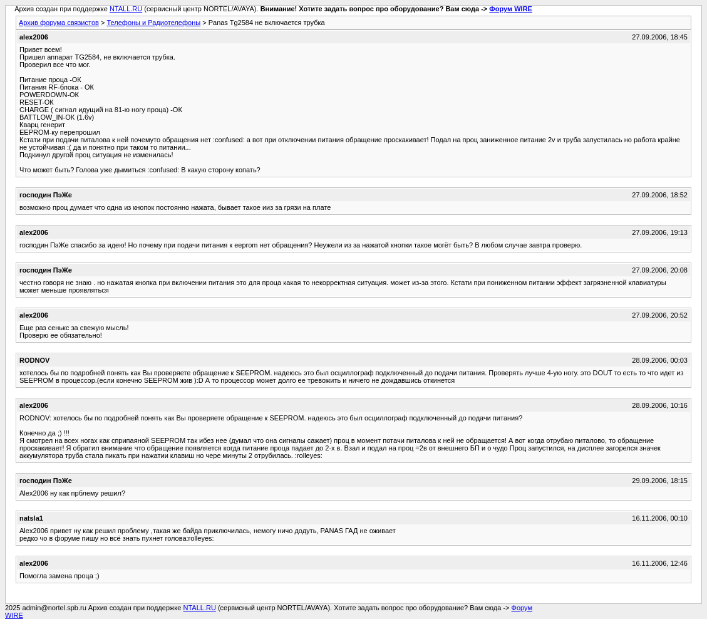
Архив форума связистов (59, 22)
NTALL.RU (126, 9)
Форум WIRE (510, 9)
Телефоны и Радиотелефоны (153, 22)
